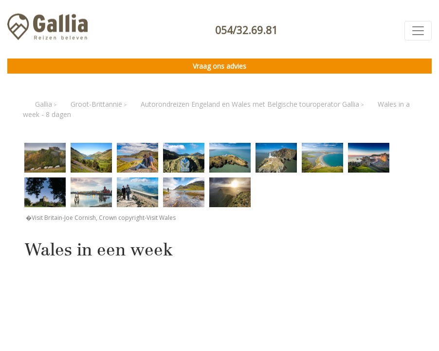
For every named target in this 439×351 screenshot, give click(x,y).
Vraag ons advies (219, 66)
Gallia (43, 104)
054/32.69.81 (246, 30)
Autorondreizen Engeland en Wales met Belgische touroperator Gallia (250, 104)
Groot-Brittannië (96, 104)
